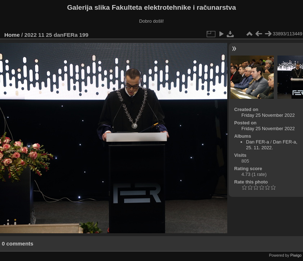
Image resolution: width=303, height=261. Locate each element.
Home (12, 35)
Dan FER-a (257, 142)
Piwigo (296, 255)
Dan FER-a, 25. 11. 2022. (271, 144)
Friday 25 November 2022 (268, 115)
